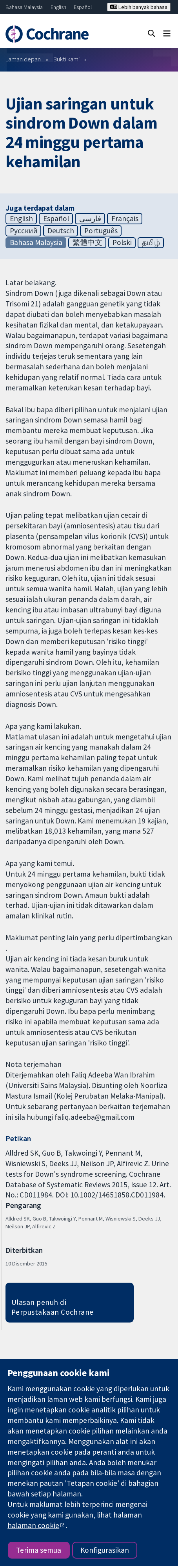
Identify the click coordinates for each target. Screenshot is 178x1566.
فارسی (90, 218)
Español (83, 7)
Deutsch (60, 230)
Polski (122, 242)
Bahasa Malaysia (24, 7)
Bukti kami (66, 59)
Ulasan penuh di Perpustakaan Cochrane (52, 1307)
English (58, 7)
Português (101, 230)
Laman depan (23, 59)
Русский (23, 230)
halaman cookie (33, 1525)
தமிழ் (151, 242)
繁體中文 (87, 242)
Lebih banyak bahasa (138, 7)
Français (124, 218)
